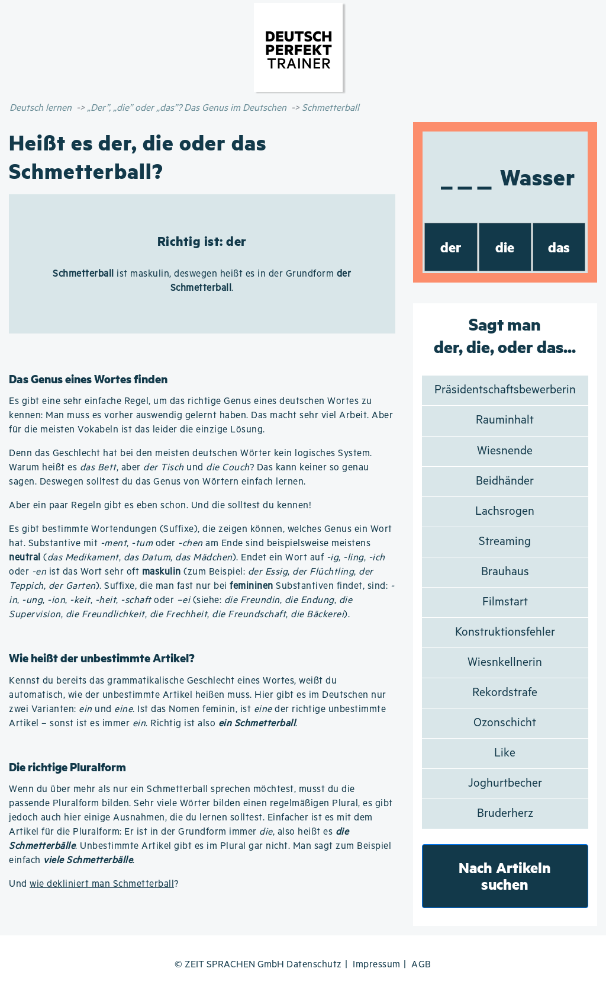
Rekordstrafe (504, 693)
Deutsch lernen (40, 108)
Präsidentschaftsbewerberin (505, 390)
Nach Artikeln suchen (505, 876)
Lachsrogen (504, 511)
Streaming (505, 542)
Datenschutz (314, 964)
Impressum (377, 964)
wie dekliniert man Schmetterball (102, 884)
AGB (421, 964)
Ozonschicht (504, 723)
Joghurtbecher (505, 783)
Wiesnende (505, 451)
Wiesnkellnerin (505, 662)
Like (504, 753)
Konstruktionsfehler (505, 632)
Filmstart (505, 602)
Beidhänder (505, 481)
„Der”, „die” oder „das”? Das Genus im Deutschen (186, 108)
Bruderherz (505, 813)
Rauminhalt (505, 420)
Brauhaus (505, 572)
